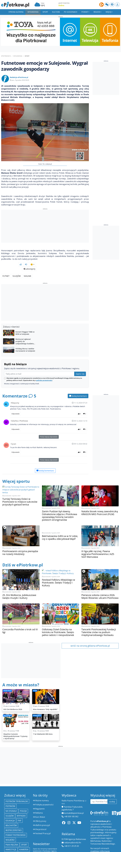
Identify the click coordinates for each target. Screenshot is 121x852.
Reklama (39, 802)
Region (97, 12)
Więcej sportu (16, 470)
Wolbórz (10, 829)
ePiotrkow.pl (6, 56)
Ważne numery (42, 790)
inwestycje (11, 839)
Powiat (84, 12)
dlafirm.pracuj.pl (42, 814)
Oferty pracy (40, 810)
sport (24, 834)
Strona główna (16, 12)
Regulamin (40, 798)
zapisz (54, 845)
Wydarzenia (33, 12)
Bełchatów (11, 814)
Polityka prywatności (44, 794)
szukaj (112, 791)
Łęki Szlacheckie (14, 848)
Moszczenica (12, 843)
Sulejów (17, 265)
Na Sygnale (11, 800)
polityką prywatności (44, 370)
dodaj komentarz (78, 385)
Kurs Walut (40, 806)
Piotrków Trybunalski (17, 790)
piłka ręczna (12, 834)
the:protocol (40, 818)
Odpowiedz (15, 403)
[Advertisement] (45, 226)
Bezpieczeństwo (14, 819)
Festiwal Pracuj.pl (43, 822)
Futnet (5, 265)
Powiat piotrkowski (16, 824)
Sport (45, 12)
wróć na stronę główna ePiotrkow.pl (90, 635)
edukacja (10, 810)
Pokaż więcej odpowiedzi (48, 426)
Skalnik (27, 265)
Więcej (108, 12)
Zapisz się (80, 363)
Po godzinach (70, 12)
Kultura (56, 12)
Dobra (61, 5)
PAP (19, 810)
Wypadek (21, 805)
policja (23, 800)
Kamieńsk (23, 839)
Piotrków (10, 795)
